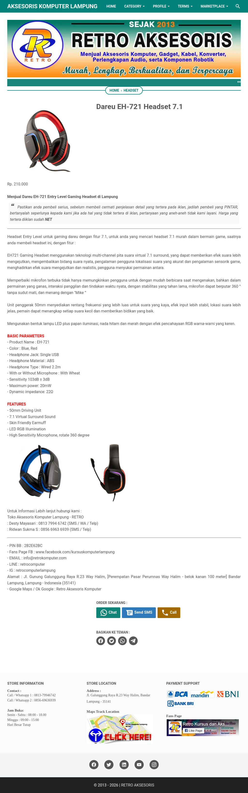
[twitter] (111, 640)
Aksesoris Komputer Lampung (52, 6)
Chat (108, 613)
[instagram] (154, 764)
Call (168, 613)
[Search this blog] (238, 6)
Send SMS (139, 613)
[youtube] (139, 764)
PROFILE (159, 6)
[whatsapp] (122, 640)
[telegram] (133, 640)
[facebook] (100, 640)
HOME (111, 6)
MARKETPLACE (213, 6)
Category (132, 6)
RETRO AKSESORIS (137, 785)
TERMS (183, 6)
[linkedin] (124, 764)
